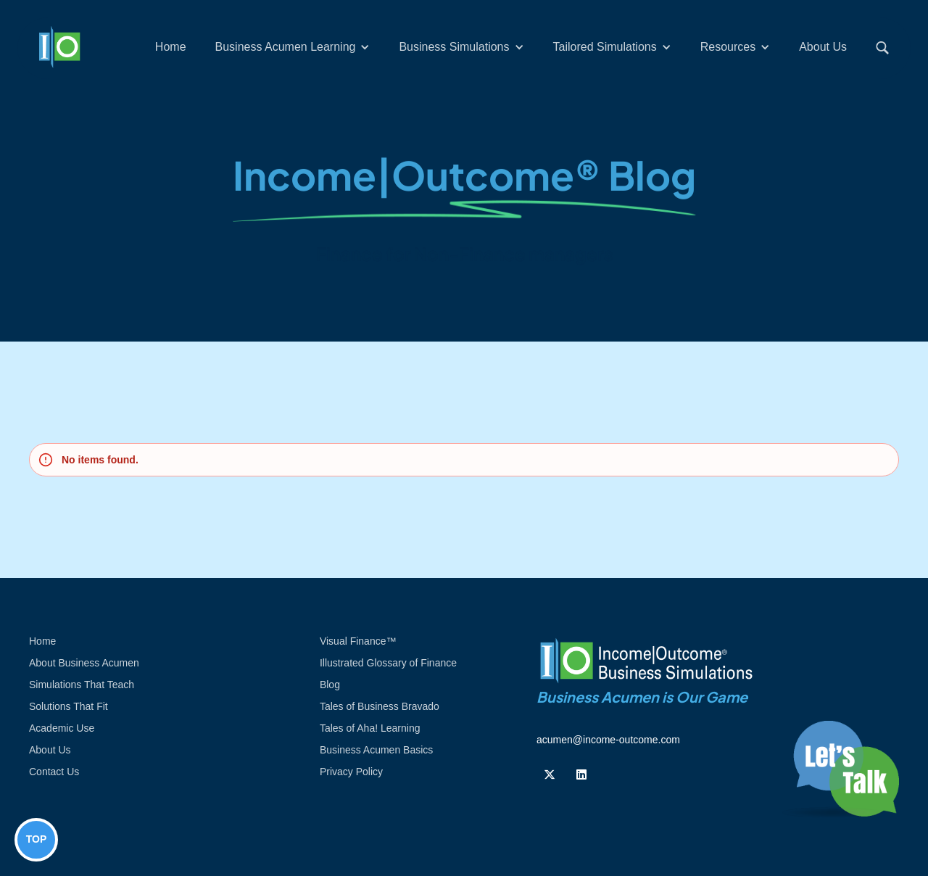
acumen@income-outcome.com (608, 739)
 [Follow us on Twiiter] (549, 774)
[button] (292, 47)
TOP (36, 839)
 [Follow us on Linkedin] (581, 774)
